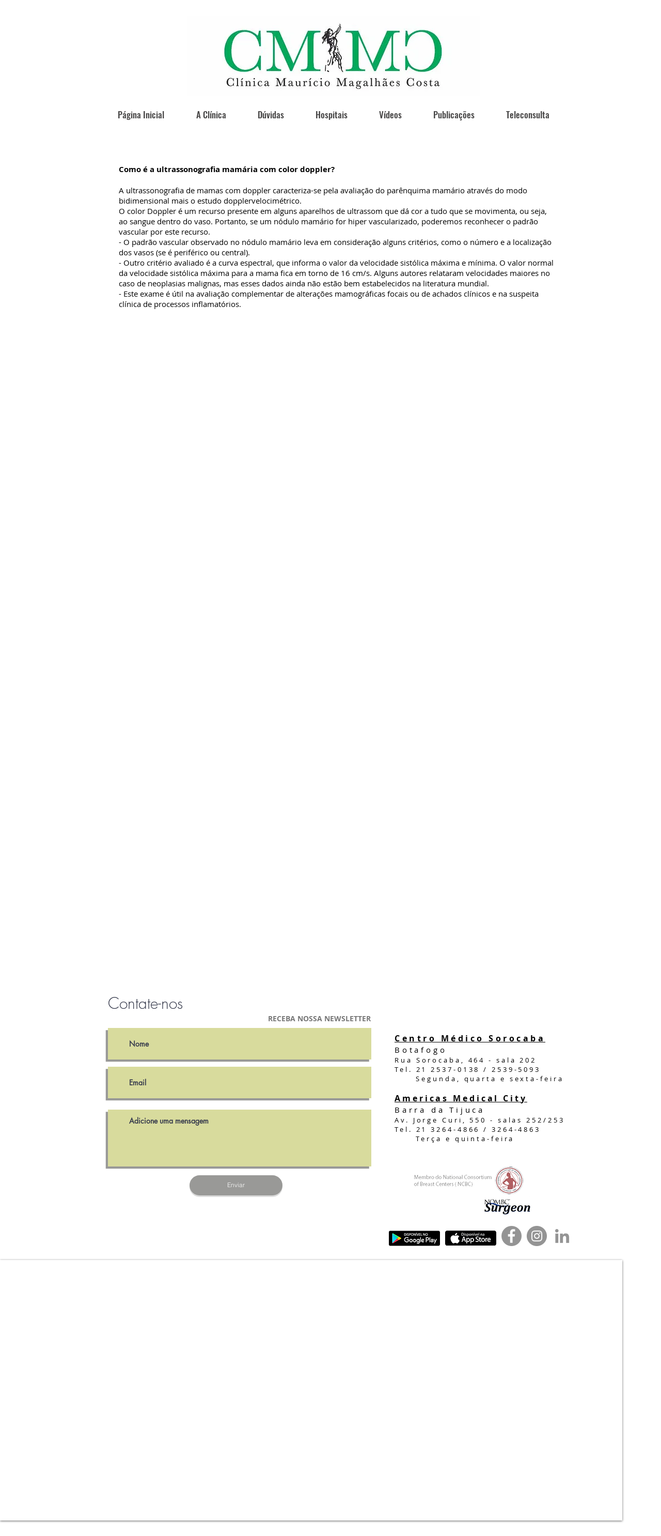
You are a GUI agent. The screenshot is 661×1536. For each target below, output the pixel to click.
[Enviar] (236, 1185)
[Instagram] (537, 1236)
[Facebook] (511, 1236)
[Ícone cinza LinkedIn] (562, 1236)
